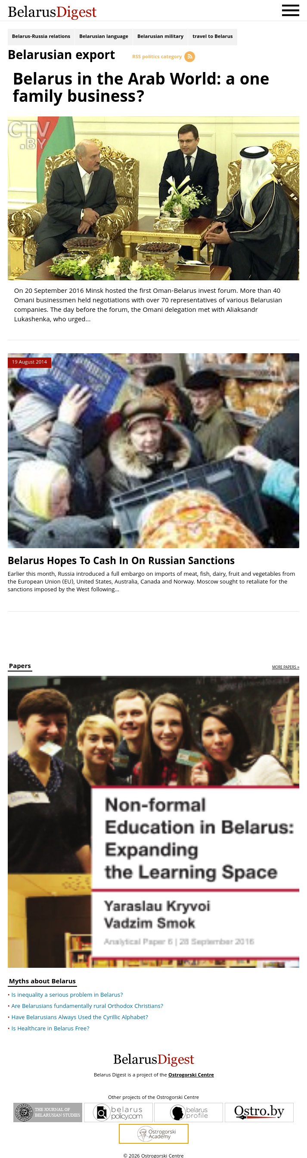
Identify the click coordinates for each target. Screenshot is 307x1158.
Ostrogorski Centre (191, 1070)
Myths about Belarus (42, 977)
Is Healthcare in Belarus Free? (51, 1023)
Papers (20, 662)
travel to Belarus (212, 38)
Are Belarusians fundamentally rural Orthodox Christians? (88, 1001)
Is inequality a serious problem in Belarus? (67, 990)
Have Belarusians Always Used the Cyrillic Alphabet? (80, 1012)
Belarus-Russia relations (41, 38)
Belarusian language (103, 38)
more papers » (285, 662)
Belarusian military (160, 38)
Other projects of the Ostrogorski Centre (153, 1092)
